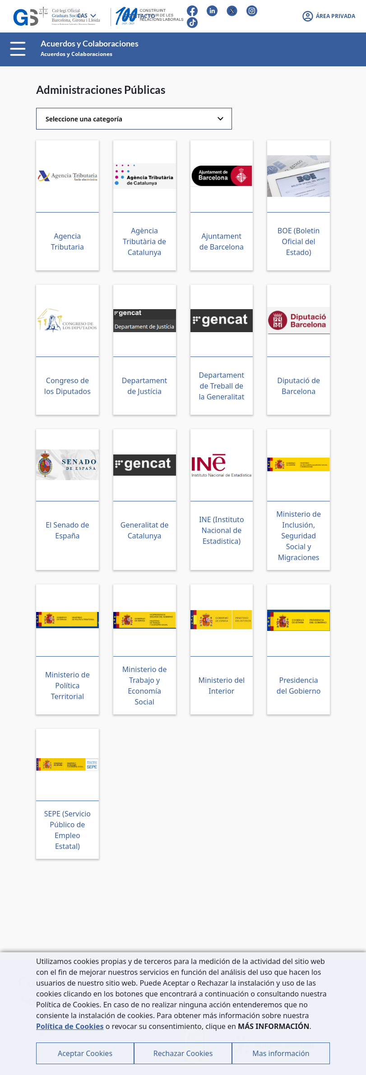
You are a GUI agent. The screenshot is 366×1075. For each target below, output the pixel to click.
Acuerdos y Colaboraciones (76, 54)
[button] (328, 16)
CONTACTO (140, 16)
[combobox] (86, 16)
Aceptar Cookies (85, 1053)
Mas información (280, 1053)
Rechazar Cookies (183, 1053)
